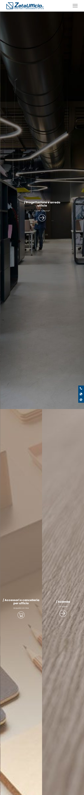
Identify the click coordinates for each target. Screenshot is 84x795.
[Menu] (74, 5)
